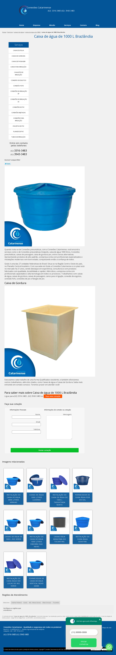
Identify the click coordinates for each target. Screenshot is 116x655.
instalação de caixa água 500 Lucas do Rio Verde (14, 582)
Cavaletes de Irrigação (18, 73)
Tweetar (8, 164)
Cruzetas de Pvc (19, 126)
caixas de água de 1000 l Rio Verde (13, 538)
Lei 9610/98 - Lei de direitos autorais (35, 618)
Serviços (67, 25)
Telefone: (26, 430)
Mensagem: (59, 426)
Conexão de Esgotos (18, 80)
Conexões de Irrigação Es (18, 100)
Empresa (36, 25)
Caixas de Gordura (19, 56)
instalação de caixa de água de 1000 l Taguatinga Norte (59, 500)
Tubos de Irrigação (18, 137)
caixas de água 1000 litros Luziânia (36, 497)
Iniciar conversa (83, 642)
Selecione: (6, 603)
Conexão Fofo (18, 86)
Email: (26, 423)
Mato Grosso (47, 603)
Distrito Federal (17, 603)
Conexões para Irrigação (18, 119)
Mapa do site (106, 628)
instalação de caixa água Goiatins (82, 539)
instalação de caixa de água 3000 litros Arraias (14, 498)
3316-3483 (56, 11)
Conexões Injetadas (18, 113)
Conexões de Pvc (19, 107)
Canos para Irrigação (19, 67)
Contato (83, 25)
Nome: (26, 416)
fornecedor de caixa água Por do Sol (82, 497)
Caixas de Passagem (19, 61)
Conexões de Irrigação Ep (18, 92)
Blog (97, 25)
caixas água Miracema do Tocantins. (59, 539)
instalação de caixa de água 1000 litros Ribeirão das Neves (37, 542)
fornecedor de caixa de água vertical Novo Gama (36, 582)
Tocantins (56, 603)
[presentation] (39, 440)
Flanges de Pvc (18, 131)
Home (21, 25)
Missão (52, 25)
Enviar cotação (45, 450)
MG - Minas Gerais (35, 603)
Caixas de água (18, 50)
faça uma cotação (52, 396)
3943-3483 (70, 11)
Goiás (25, 603)
